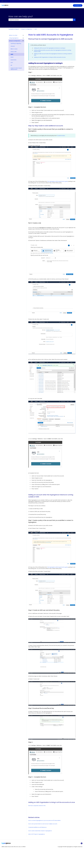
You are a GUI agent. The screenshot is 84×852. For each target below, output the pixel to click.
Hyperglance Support (14, 29)
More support (78, 1)
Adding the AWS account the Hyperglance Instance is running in (49, 48)
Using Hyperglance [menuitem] (13, 38)
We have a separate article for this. (37, 805)
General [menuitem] (13, 46)
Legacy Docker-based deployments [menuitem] (16, 68)
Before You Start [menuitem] (13, 35)
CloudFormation (61, 135)
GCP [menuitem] (12, 62)
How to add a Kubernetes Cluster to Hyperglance (40, 830)
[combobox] (41, 20)
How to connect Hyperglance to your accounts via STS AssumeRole (44, 820)
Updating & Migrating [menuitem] (16, 43)
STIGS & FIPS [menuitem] (13, 51)
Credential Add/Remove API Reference (37, 827)
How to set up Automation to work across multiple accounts (42, 824)
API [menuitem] (11, 65)
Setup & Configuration (26, 29)
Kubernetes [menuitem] (13, 60)
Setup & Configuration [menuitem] (14, 40)
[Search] (74, 20)
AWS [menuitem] (12, 54)
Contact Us (77, 5)
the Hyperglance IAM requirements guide (57, 181)
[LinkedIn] (81, 843)
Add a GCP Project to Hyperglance (36, 834)
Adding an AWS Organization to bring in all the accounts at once (50, 57)
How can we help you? (21, 16)
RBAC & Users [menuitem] (14, 49)
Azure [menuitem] (12, 57)
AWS (36, 29)
